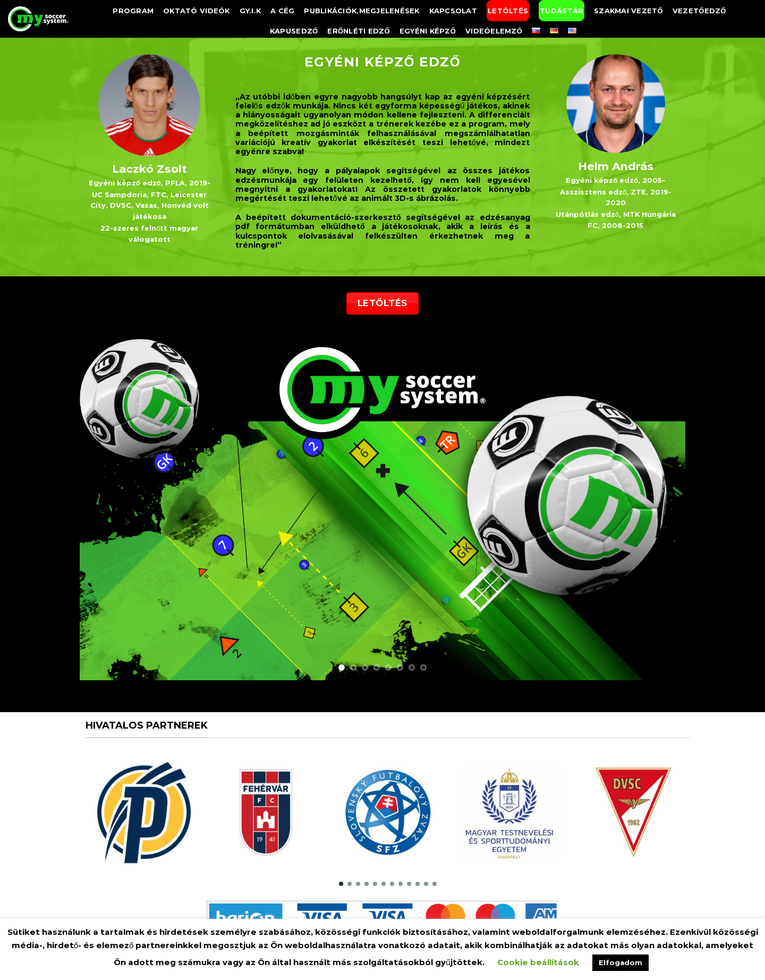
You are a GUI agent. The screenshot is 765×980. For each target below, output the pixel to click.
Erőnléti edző (358, 31)
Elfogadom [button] (620, 962)
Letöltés (508, 10)
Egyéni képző (428, 31)
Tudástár (561, 10)
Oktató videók (196, 10)
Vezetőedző (699, 10)
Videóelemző (493, 31)
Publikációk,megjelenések (361, 10)
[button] (341, 884)
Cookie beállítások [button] (538, 962)
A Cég (282, 10)
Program (133, 10)
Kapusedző (294, 31)
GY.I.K (250, 10)
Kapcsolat (453, 10)
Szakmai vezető (628, 10)
